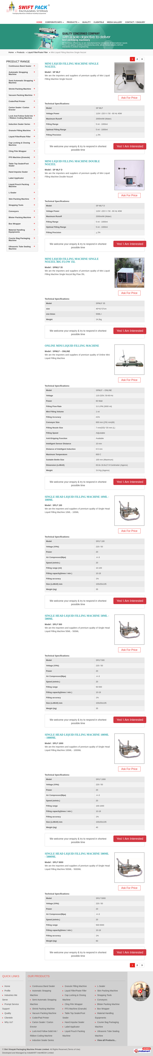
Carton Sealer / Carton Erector (19, 108)
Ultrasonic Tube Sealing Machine (20, 247)
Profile (7, 990)
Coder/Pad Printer (17, 101)
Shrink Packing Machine (20, 89)
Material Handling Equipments (17, 231)
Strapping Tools (16, 205)
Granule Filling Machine (20, 130)
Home (39, 22)
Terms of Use (74, 1049)
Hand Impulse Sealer (18, 172)
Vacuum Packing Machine (20, 95)
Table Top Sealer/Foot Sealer (19, 165)
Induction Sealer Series (19, 124)
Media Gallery (114, 22)
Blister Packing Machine (20, 217)
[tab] (22, 66)
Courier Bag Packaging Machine (19, 239)
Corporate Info (54, 22)
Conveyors (14, 211)
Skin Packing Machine (19, 199)
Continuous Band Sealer (20, 66)
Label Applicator (16, 178)
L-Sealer (12, 192)
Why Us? (8, 1022)
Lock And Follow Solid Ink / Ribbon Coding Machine (21, 117)
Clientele (99, 22)
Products (73, 22)
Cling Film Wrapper (17, 151)
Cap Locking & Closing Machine (19, 144)
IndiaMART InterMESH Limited (40, 1053)
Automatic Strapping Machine (18, 73)
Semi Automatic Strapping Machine (21, 81)
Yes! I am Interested (130, 146)
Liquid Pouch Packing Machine (19, 185)
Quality (86, 22)
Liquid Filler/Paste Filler (38, 52)
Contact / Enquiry (135, 22)
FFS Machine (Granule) (19, 157)
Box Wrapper (15, 224)
